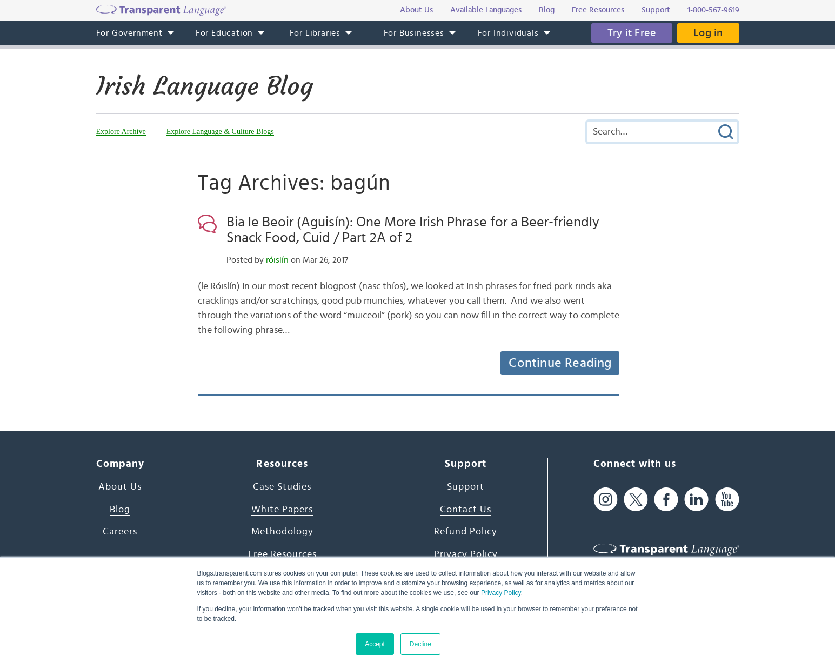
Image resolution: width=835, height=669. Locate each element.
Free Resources (282, 554)
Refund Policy (465, 532)
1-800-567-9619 (713, 10)
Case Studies (282, 487)
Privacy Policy (501, 593)
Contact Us (465, 509)
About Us (120, 487)
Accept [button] (375, 644)
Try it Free (631, 33)
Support (465, 487)
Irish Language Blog (204, 86)
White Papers (282, 509)
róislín (277, 260)
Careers (120, 532)
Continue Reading (560, 363)
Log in (708, 33)
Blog (120, 509)
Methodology (282, 532)
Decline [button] (420, 644)
